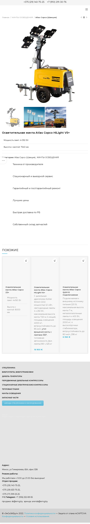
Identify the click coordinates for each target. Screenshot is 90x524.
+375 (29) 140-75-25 (34, 2)
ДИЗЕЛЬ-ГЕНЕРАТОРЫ (12, 376)
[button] (54, 260)
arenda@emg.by (40, 501)
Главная (6, 17)
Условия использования (37, 516)
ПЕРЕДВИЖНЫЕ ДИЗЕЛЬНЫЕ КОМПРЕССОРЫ (22, 381)
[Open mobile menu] (86, 9)
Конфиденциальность (12, 516)
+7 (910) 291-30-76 (56, 2)
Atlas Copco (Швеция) (46, 17)
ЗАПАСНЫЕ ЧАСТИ (10, 398)
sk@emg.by (17, 501)
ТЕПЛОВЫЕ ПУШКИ (10, 389)
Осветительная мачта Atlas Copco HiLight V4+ (43, 290)
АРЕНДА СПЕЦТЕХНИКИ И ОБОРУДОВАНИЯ (22, 403)
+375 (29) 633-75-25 (11, 490)
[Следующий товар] (86, 17)
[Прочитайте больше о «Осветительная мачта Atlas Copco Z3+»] (26, 260)
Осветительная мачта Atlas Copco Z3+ (15, 289)
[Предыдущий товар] (81, 17)
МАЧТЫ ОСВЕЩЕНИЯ (22, 17)
